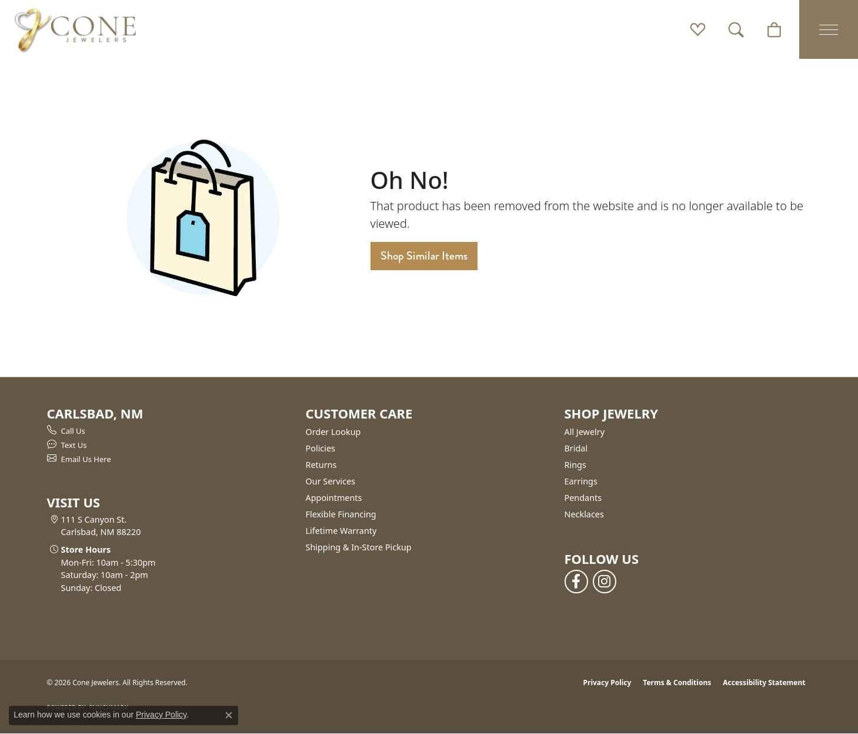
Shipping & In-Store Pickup (359, 547)
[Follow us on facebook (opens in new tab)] (576, 581)
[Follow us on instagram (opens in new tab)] (604, 581)
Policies (320, 448)
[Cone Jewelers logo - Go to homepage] (75, 29)
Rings (575, 464)
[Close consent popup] (228, 715)
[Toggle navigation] (828, 29)
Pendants (583, 497)
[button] (698, 29)
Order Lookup (333, 431)
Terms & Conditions (677, 682)
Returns (321, 464)
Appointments (334, 497)
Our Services (331, 481)
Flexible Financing (341, 514)
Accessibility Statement (764, 682)
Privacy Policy (607, 682)
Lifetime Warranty (341, 530)
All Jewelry (585, 431)
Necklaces (584, 514)
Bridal (576, 448)
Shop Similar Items (424, 255)
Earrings (581, 481)
